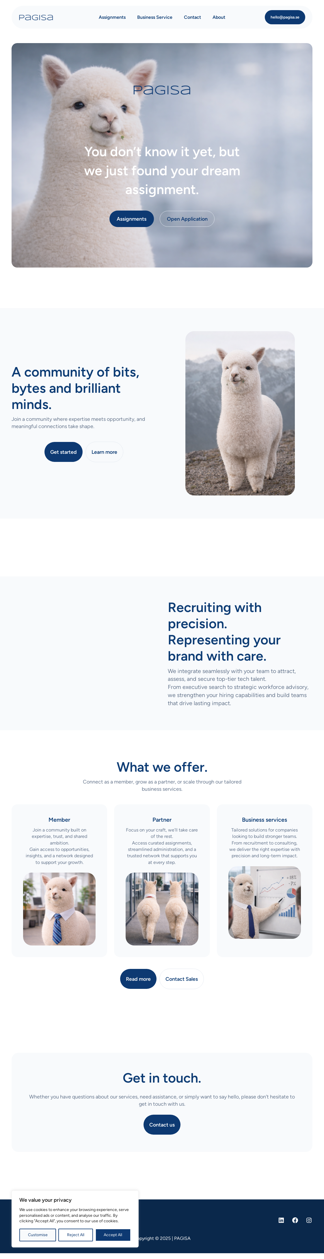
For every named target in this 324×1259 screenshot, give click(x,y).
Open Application (187, 219)
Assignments (131, 219)
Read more (138, 979)
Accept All (113, 1234)
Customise (38, 1234)
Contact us (162, 1125)
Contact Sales (181, 979)
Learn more (104, 452)
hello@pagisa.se (285, 17)
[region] (75, 1218)
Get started (63, 452)
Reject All (75, 1234)
